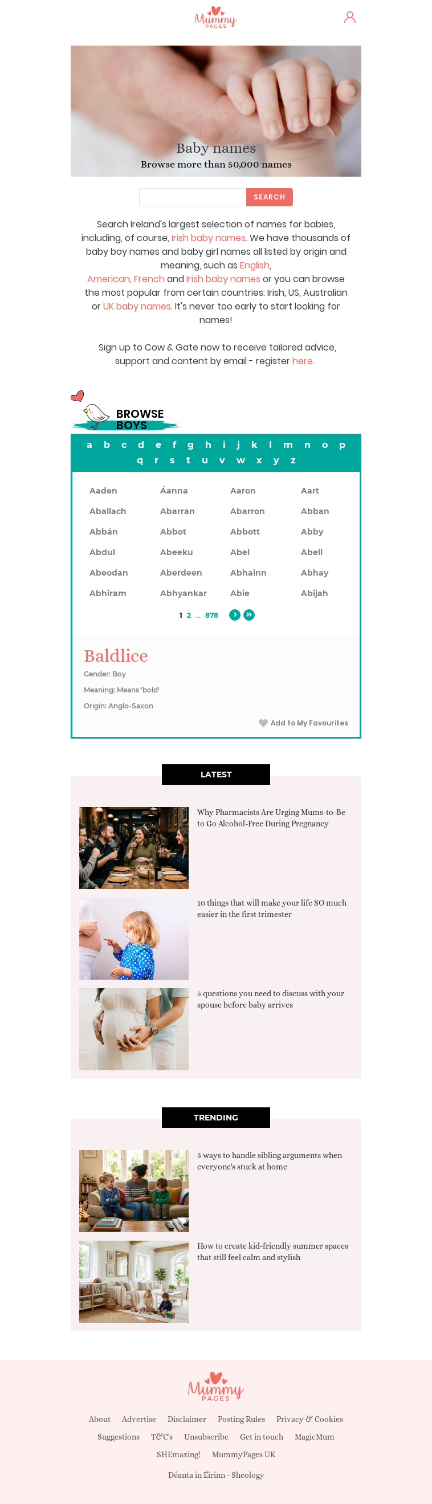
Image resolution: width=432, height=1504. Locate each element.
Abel (240, 552)
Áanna (174, 491)
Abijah (314, 593)
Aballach (108, 511)
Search (270, 197)
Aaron (243, 491)
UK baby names (137, 306)
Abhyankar (183, 593)
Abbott (245, 532)
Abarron (247, 511)
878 (211, 615)
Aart (310, 491)
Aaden (103, 491)
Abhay (314, 573)
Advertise (139, 1419)
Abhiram (108, 593)
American (108, 279)
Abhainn (248, 573)
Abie (240, 593)
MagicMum (315, 1436)
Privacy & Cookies (309, 1419)
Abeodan (108, 573)
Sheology (247, 1474)
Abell (312, 552)
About (100, 1419)
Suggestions (118, 1436)
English (255, 265)
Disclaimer (187, 1419)
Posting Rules (241, 1419)
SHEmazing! (179, 1454)
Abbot (173, 532)
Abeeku (176, 552)
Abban (315, 511)
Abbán (103, 532)
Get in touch (261, 1436)
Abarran (177, 511)
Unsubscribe (206, 1436)
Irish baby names (209, 237)
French (149, 279)
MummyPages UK (244, 1454)
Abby (312, 532)
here (302, 361)
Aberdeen (181, 573)
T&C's (162, 1436)
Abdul (102, 552)
